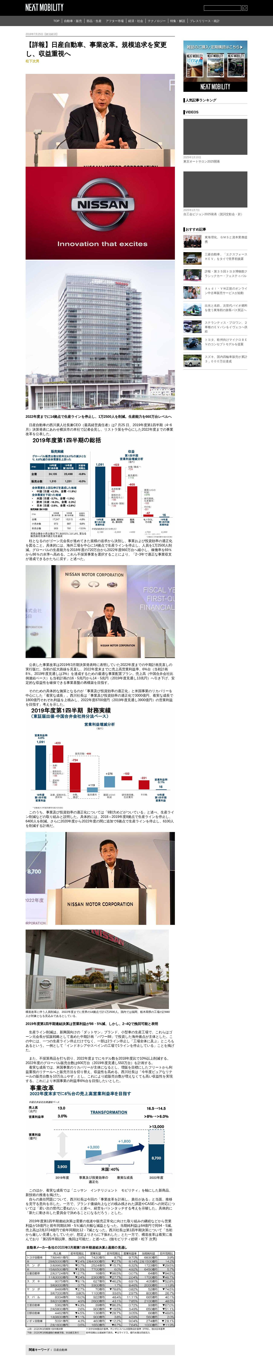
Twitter (177, 7)
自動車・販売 (73, 21)
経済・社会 (135, 21)
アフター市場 (115, 21)
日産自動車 (61, 1349)
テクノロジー (157, 21)
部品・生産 (94, 21)
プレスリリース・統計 (205, 21)
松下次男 (32, 61)
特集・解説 (177, 21)
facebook (186, 7)
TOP (56, 21)
